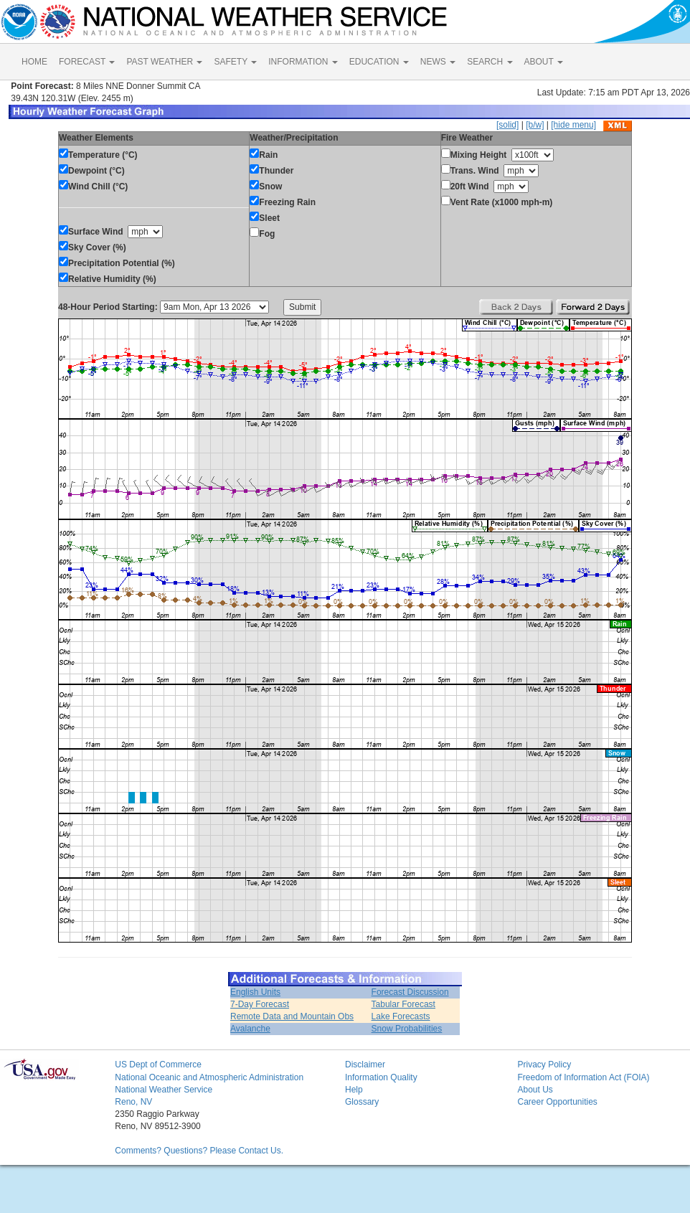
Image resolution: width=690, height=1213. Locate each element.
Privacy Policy (544, 1064)
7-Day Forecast (259, 1004)
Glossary (362, 1102)
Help (354, 1090)
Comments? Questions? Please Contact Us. (199, 1151)
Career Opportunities (557, 1102)
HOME (34, 62)
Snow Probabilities (407, 1029)
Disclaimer (365, 1064)
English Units (255, 992)
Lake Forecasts (401, 1016)
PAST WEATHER (164, 62)
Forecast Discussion (410, 992)
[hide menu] (573, 125)
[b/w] (535, 125)
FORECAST (87, 62)
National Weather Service (163, 1090)
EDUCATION (379, 62)
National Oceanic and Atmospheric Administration (209, 1077)
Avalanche (250, 1029)
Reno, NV (133, 1102)
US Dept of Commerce (158, 1064)
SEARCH (489, 62)
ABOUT (543, 62)
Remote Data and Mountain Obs (292, 1016)
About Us (534, 1090)
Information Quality (381, 1077)
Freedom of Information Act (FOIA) (583, 1077)
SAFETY (235, 62)
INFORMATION (302, 62)
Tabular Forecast (403, 1004)
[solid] (507, 125)
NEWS (437, 62)
